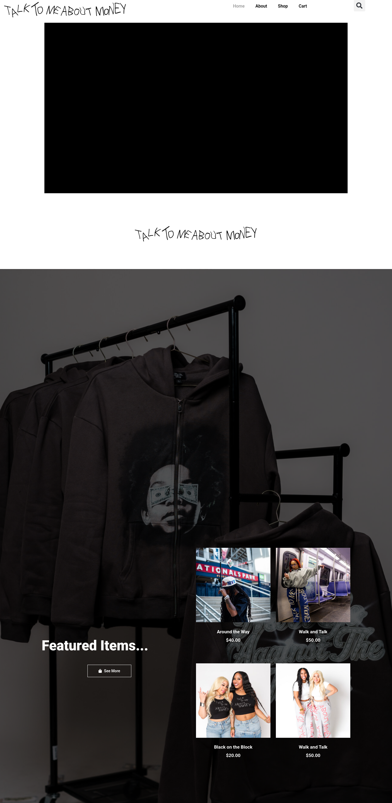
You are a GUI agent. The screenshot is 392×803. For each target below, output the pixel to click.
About (261, 6)
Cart (303, 6)
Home (239, 6)
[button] (359, 5)
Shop (283, 6)
